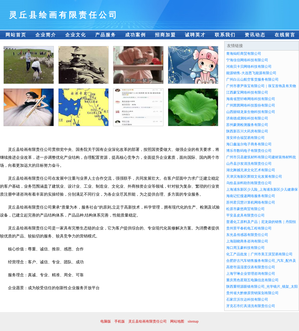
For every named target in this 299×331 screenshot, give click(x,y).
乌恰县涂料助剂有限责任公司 (249, 183)
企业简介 (45, 34)
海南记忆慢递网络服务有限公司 (250, 196)
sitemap (193, 321)
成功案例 (135, 34)
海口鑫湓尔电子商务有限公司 (249, 144)
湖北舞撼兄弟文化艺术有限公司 (250, 170)
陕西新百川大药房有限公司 (247, 131)
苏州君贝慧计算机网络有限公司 (250, 202)
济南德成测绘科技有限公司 (247, 118)
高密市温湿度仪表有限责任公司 (250, 267)
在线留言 (285, 34)
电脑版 (105, 321)
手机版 (119, 321)
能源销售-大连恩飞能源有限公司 (251, 73)
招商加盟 (165, 34)
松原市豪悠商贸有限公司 (245, 209)
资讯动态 (255, 34)
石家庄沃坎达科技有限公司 (247, 299)
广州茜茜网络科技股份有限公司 (250, 105)
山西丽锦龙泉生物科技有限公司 (250, 112)
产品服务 (105, 34)
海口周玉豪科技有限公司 (245, 248)
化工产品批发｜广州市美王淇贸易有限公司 (259, 254)
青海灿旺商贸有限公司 (243, 53)
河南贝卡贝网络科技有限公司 (249, 66)
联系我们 (225, 34)
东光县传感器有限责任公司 (247, 235)
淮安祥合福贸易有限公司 (245, 138)
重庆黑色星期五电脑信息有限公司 (252, 280)
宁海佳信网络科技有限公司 (247, 60)
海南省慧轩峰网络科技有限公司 (250, 99)
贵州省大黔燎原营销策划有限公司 (252, 293)
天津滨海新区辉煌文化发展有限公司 (254, 176)
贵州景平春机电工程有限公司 (249, 228)
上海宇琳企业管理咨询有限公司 (250, 274)
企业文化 (75, 34)
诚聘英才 (195, 34)
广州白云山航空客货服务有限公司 (252, 79)
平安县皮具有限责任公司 (245, 215)
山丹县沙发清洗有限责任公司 (249, 164)
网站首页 (15, 34)
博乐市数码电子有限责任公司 (249, 151)
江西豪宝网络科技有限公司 (247, 92)
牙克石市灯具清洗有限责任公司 (250, 306)
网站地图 (177, 321)
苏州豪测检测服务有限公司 (247, 125)
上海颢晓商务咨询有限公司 (247, 241)
